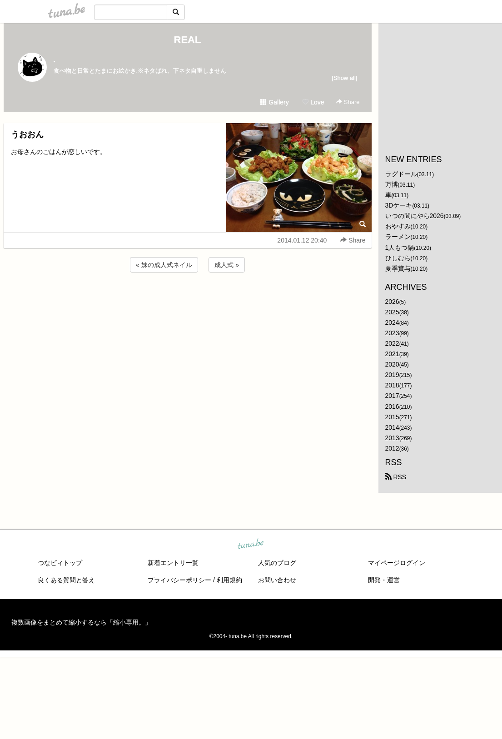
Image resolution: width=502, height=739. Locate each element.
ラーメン (398, 236)
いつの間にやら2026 (414, 215)
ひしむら (398, 258)
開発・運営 (384, 580)
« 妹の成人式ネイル (164, 264)
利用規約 (229, 580)
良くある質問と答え (66, 580)
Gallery (274, 102)
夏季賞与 (398, 268)
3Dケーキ (399, 205)
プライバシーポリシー (179, 580)
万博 (391, 184)
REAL (187, 39)
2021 (392, 353)
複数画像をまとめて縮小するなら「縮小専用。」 (81, 622)
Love (313, 102)
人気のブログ (277, 562)
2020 (392, 364)
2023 (392, 333)
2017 (392, 395)
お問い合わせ (277, 580)
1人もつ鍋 (399, 247)
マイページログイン (396, 562)
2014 (392, 427)
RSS (396, 477)
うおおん (27, 134)
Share (347, 102)
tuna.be (251, 544)
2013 (392, 437)
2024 (392, 322)
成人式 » (226, 264)
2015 (392, 417)
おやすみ (398, 226)
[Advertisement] (188, 298)
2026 (392, 301)
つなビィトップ (60, 562)
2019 (392, 374)
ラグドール (401, 174)
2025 (392, 312)
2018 (392, 385)
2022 (392, 343)
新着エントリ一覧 (173, 562)
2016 (392, 406)
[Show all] (344, 77)
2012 (392, 448)
